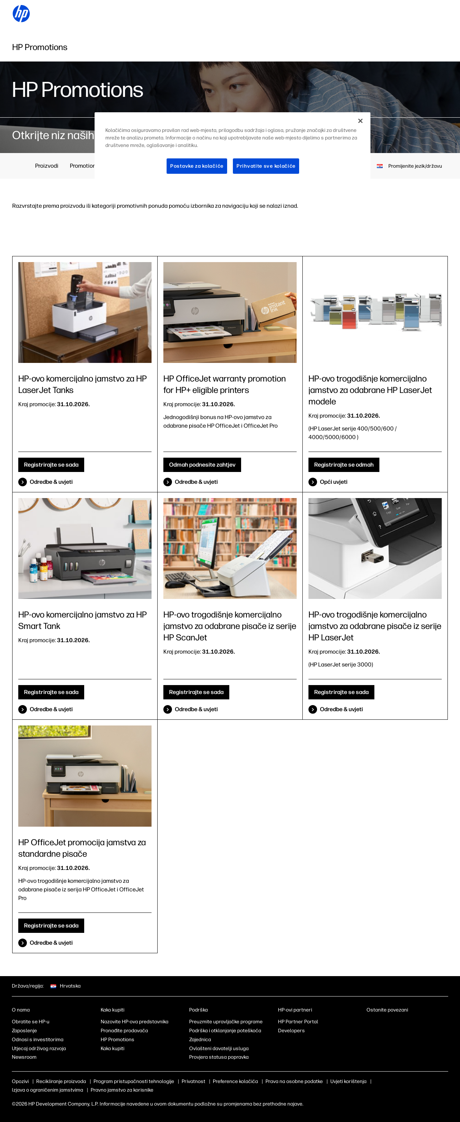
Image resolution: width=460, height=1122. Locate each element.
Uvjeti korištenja (348, 1081)
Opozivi (20, 1081)
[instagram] (393, 1023)
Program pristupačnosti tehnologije (134, 1081)
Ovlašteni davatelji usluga (219, 1048)
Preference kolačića (235, 1081)
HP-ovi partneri (295, 1010)
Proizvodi (46, 165)
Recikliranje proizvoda (61, 1081)
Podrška (198, 1010)
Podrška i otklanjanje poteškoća (225, 1031)
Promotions (84, 165)
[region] (232, 149)
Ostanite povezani (387, 1010)
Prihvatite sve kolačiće (266, 166)
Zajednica (200, 1040)
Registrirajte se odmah (344, 464)
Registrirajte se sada (51, 464)
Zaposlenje (24, 1031)
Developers (291, 1031)
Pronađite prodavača (124, 1031)
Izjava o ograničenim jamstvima (47, 1090)
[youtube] (417, 1023)
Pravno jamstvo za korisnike (122, 1090)
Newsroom (24, 1057)
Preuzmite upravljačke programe (226, 1022)
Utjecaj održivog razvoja (39, 1048)
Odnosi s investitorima (37, 1040)
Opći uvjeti (334, 481)
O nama (21, 1010)
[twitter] (405, 1023)
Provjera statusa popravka (219, 1057)
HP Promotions (117, 1040)
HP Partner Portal (298, 1022)
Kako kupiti (112, 1010)
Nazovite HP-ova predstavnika (134, 1022)
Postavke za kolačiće (197, 166)
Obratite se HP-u (30, 1022)
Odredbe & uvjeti (51, 481)
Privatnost (193, 1081)
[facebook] (381, 1023)
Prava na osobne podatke (294, 1081)
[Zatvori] (360, 121)
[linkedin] (370, 1023)
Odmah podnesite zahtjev (202, 464)
